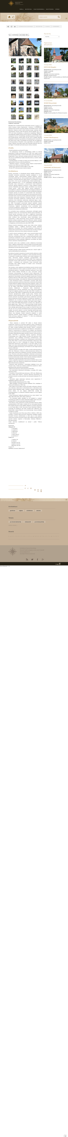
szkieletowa (29, 510)
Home (15, 26)
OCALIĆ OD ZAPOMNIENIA (38, 9)
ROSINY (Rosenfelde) (50, 103)
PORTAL (22, 9)
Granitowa (47, 26)
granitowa (12, 510)
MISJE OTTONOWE (50, 9)
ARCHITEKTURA (28, 9)
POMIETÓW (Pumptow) (51, 137)
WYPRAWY (57, 9)
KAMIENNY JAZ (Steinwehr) (52, 167)
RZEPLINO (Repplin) (50, 67)
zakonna (38, 510)
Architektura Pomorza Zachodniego (26, 26)
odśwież (11, 26)
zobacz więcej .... (13, 525)
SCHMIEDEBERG (56, 26)
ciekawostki (28, 521)
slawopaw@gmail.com (25, 551)
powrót (8, 26)
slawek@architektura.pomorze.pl (27, 553)
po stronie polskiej (39, 521)
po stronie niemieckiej (15, 521)
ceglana (21, 510)
